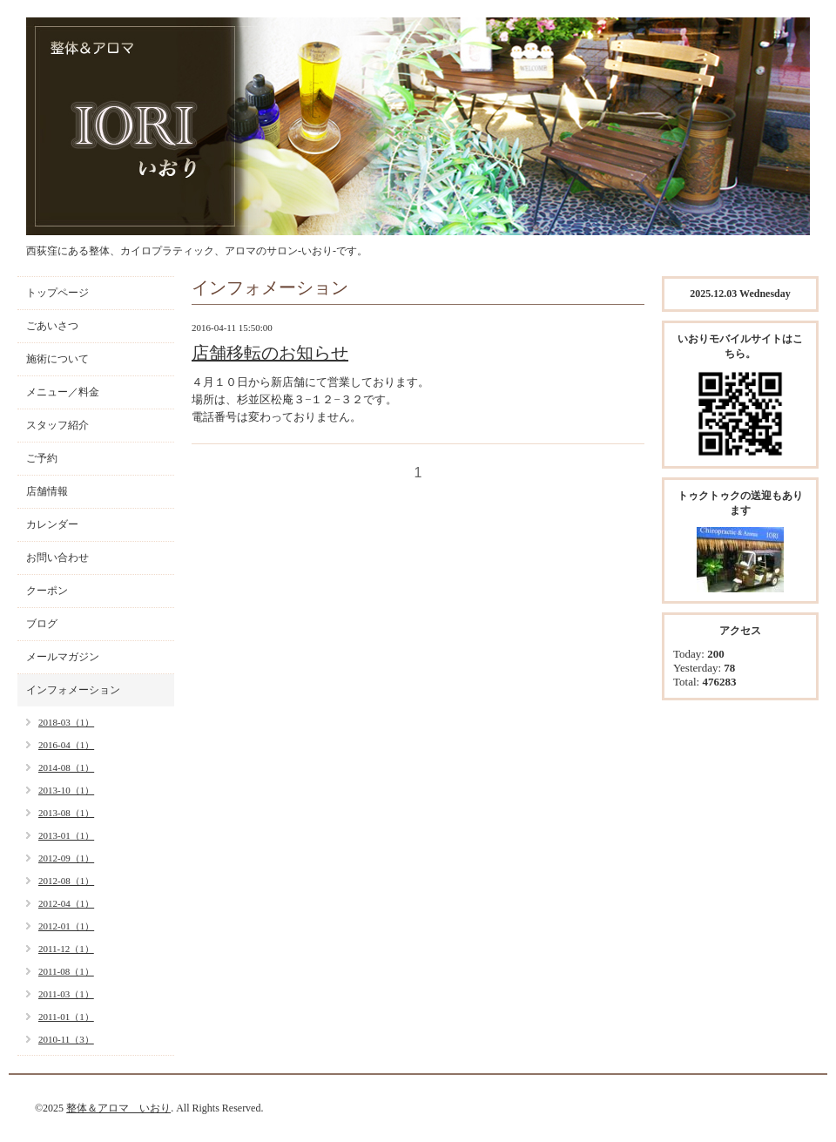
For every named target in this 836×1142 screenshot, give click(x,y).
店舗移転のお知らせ (270, 352)
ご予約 (41, 458)
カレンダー (52, 524)
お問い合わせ (57, 557)
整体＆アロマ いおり (118, 1108)
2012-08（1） (66, 880)
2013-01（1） (66, 835)
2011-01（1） (66, 1016)
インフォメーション (73, 690)
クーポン (47, 591)
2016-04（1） (66, 745)
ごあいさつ (52, 326)
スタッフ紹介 (57, 425)
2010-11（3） (66, 1039)
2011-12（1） (66, 948)
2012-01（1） (66, 926)
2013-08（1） (66, 813)
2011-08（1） (66, 971)
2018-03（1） (66, 722)
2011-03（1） (66, 994)
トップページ (57, 293)
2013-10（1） (66, 790)
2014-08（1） (66, 767)
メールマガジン (62, 657)
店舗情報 (47, 491)
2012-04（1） (66, 903)
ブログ (41, 624)
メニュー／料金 (62, 392)
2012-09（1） (66, 858)
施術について (57, 359)
